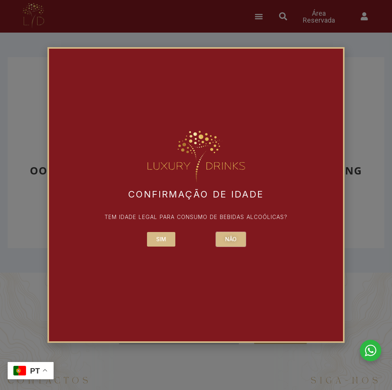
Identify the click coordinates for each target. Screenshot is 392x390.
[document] (196, 195)
